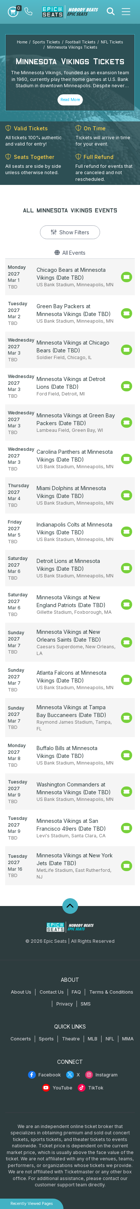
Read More (70, 99)
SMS (86, 1004)
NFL (110, 1039)
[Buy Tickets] (126, 277)
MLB (92, 1039)
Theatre (71, 1039)
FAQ (76, 992)
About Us (21, 992)
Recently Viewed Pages (31, 1203)
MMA (128, 1039)
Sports (46, 1039)
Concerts (20, 1039)
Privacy (64, 1004)
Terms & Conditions (111, 992)
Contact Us (52, 992)
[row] (70, 277)
